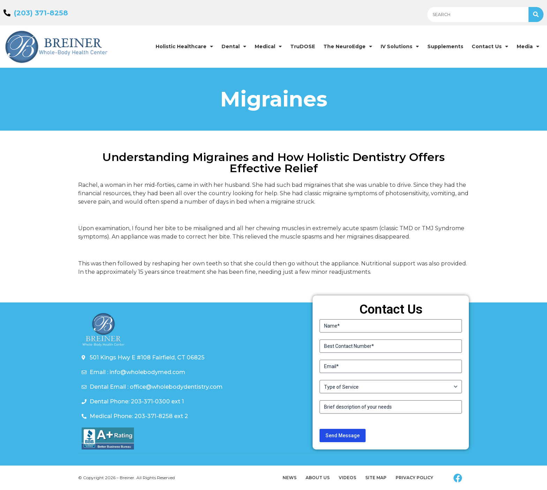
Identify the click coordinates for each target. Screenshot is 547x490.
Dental (234, 46)
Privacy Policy (414, 477)
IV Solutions (400, 46)
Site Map (376, 477)
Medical (268, 46)
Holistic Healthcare (184, 46)
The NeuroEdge (347, 46)
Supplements (445, 46)
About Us (318, 477)
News (290, 477)
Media (528, 46)
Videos (347, 477)
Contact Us (490, 46)
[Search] (536, 14)
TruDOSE (302, 46)
